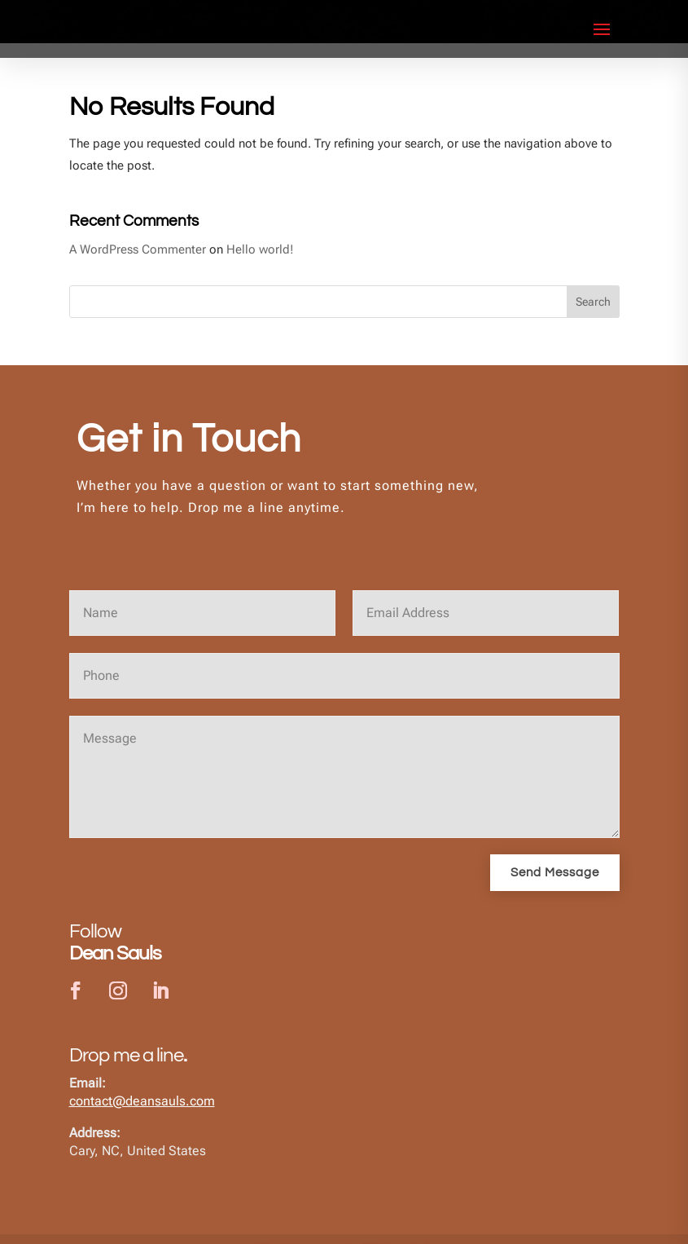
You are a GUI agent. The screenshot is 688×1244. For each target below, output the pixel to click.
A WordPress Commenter (137, 264)
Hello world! (260, 264)
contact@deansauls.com (142, 1116)
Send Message (555, 888)
